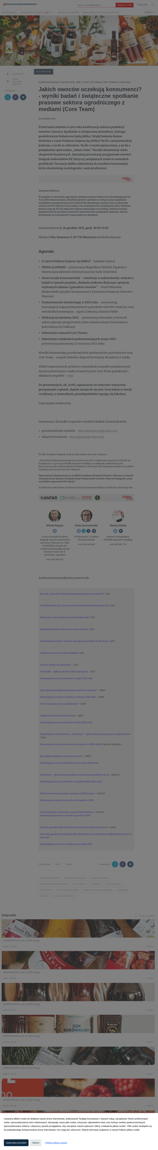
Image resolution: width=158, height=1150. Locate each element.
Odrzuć (35, 1143)
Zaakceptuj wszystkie (16, 1143)
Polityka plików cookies (56, 1143)
